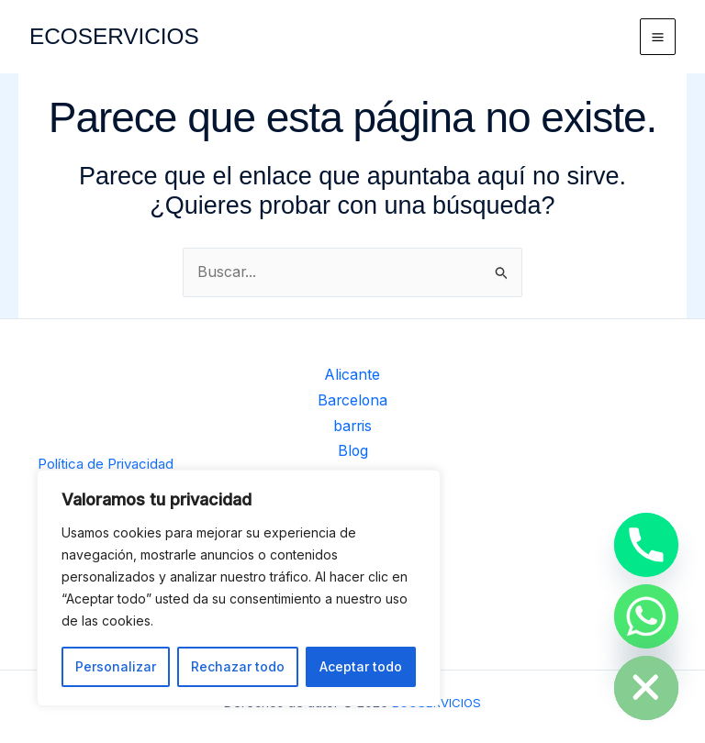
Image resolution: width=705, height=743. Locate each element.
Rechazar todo (238, 666)
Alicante (353, 379)
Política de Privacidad (105, 463)
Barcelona (353, 404)
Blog (353, 451)
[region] (239, 588)
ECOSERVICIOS (119, 36)
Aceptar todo (360, 666)
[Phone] (646, 545)
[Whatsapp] (646, 616)
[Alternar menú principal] (658, 36)
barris (352, 428)
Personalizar (115, 666)
